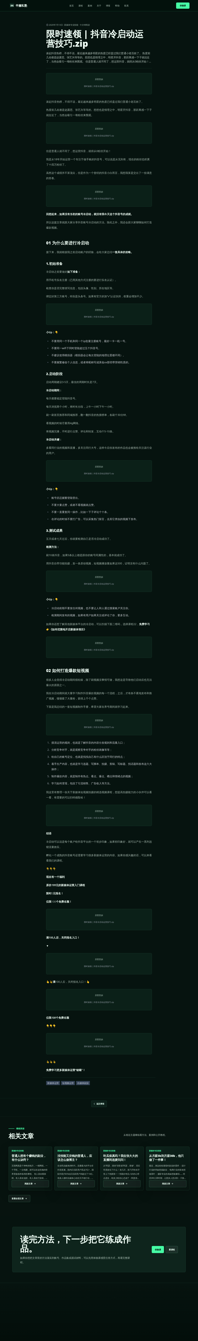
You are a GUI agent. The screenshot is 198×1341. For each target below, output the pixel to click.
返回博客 (98, 1103)
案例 (90, 5)
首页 (71, 5)
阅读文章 (30, 1183)
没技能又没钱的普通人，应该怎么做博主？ (74, 1158)
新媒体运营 (53, 1083)
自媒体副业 (83, 1083)
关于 (99, 5)
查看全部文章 (19, 1198)
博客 (108, 5)
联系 (126, 5)
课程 (80, 5)
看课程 (172, 1249)
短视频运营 (68, 1083)
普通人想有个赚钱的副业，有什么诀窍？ (29, 1158)
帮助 (117, 5)
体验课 (183, 5)
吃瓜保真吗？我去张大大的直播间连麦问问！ (120, 1158)
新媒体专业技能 (71, 24)
